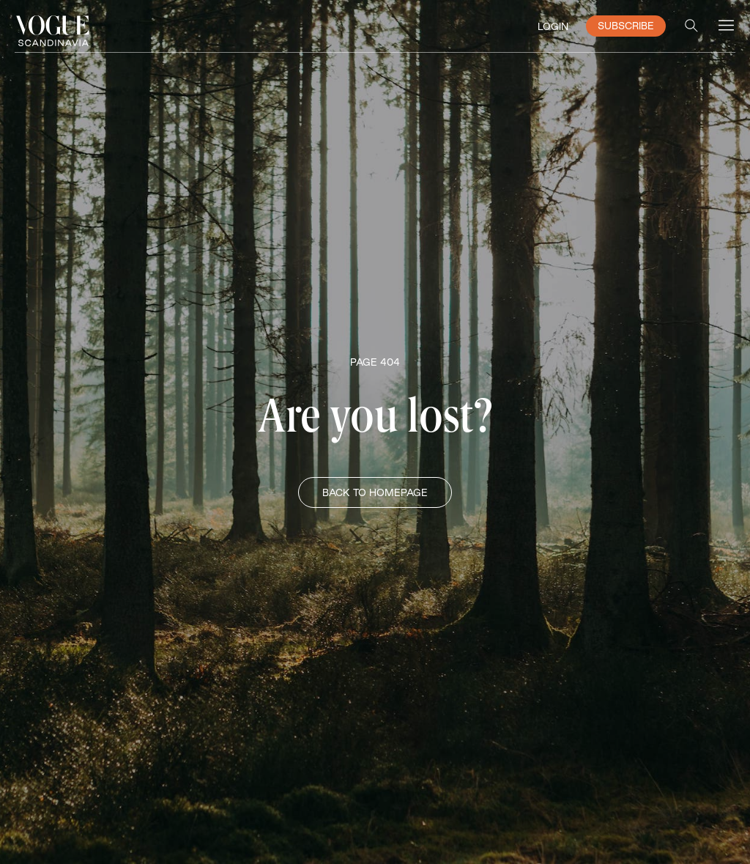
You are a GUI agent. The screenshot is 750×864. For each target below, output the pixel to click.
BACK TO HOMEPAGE (375, 492)
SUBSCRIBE (626, 26)
